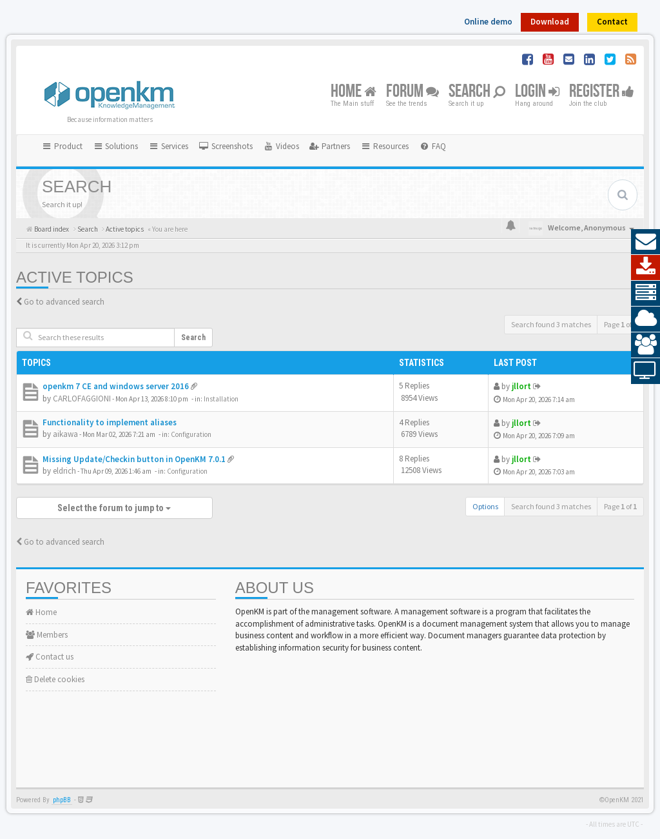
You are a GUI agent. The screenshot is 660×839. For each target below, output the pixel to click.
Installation (221, 398)
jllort (521, 386)
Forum (412, 92)
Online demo (488, 21)
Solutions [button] (116, 146)
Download (549, 21)
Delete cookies (55, 679)
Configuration (191, 434)
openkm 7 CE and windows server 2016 (116, 386)
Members (47, 634)
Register (601, 92)
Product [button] (61, 146)
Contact (612, 21)
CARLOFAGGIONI (82, 398)
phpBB (62, 800)
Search (477, 92)
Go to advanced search (64, 301)
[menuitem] (225, 146)
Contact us (49, 656)
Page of (620, 324)
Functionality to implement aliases (110, 422)
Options (485, 506)
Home (353, 92)
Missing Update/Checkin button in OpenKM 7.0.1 (134, 459)
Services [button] (168, 146)
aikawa (65, 434)
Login (537, 92)
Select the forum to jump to (114, 508)
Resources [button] (384, 146)
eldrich (64, 470)
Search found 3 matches (551, 324)
